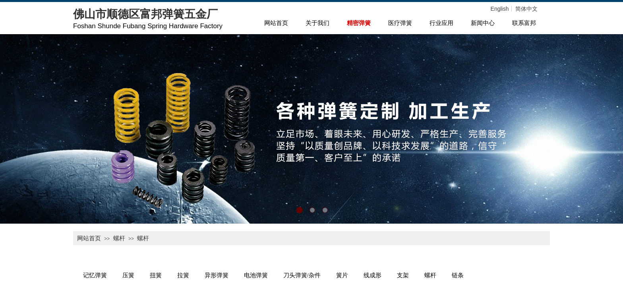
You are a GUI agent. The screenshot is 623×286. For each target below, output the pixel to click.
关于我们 (317, 23)
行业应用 (441, 23)
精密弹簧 (359, 23)
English (500, 9)
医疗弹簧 (400, 23)
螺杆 (119, 238)
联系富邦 (524, 23)
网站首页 (276, 23)
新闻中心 (483, 23)
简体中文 (526, 9)
